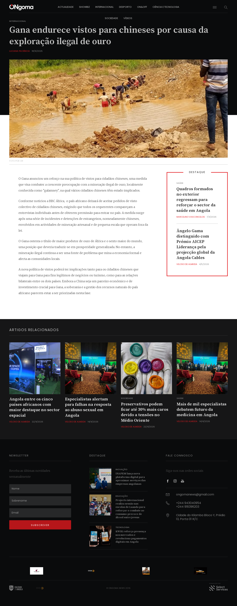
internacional (104, 7)
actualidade (66, 7)
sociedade (111, 18)
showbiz (84, 7)
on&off (142, 7)
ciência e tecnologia (166, 7)
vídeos (127, 18)
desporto (125, 7)
